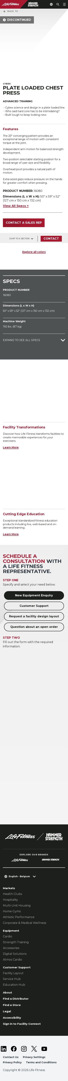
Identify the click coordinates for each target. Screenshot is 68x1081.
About (7, 992)
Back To (10, 11)
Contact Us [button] (10, 1057)
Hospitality (10, 899)
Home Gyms (12, 911)
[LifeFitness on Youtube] (44, 1049)
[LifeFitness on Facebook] (14, 1049)
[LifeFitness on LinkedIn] (4, 1049)
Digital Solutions (14, 954)
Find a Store (12, 1005)
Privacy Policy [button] (12, 1062)
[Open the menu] (64, 4)
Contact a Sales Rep (24, 222)
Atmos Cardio (12, 959)
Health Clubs (12, 894)
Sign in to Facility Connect (22, 1023)
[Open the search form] (58, 4)
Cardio (7, 936)
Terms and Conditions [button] (41, 1062)
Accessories (11, 948)
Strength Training (16, 942)
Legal (7, 1011)
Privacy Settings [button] (34, 1057)
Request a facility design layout (34, 616)
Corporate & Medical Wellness (24, 923)
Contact (51, 238)
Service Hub (12, 979)
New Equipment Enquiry (34, 595)
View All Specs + (16, 206)
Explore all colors (34, 252)
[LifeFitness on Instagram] (24, 1049)
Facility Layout (13, 973)
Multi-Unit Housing (17, 905)
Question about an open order (34, 627)
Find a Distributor (16, 998)
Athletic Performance (18, 917)
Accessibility (12, 1017)
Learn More (11, 447)
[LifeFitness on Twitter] (34, 1049)
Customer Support (34, 606)
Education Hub (14, 984)
